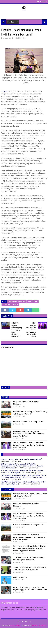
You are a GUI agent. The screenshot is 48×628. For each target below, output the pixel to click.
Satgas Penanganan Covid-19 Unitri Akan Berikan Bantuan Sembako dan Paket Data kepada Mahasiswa (28, 445)
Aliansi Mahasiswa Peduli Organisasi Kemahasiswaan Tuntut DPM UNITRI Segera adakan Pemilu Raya (29, 434)
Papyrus (4, 91)
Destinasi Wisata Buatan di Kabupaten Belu (28, 421)
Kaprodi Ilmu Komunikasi (17, 301)
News (30, 301)
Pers (36, 301)
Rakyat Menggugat (20, 577)
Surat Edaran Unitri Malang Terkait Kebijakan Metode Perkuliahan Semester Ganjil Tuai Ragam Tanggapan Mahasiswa (29, 548)
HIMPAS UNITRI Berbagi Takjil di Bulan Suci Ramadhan (21, 459)
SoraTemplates (15, 625)
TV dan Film (6, 304)
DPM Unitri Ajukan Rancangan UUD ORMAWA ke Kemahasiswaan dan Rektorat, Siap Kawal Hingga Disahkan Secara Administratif (22, 466)
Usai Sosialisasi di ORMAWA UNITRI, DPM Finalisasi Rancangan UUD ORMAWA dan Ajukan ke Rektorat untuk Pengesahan (23, 476)
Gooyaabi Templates (39, 625)
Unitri (15, 304)
